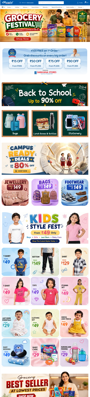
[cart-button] (86, 2)
